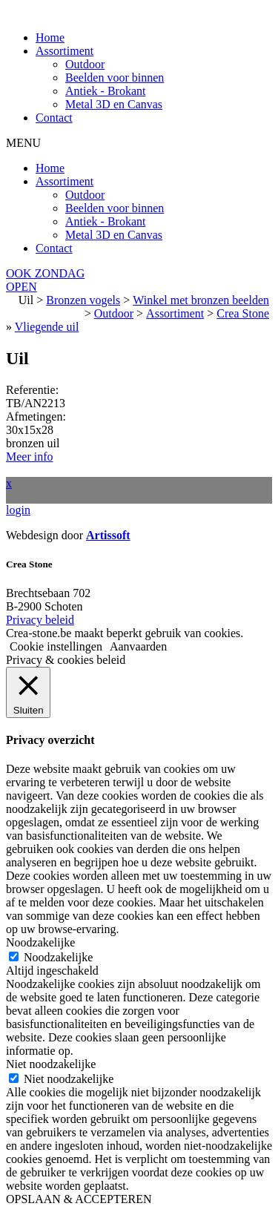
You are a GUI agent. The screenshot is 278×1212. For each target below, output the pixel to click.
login (18, 510)
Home (50, 37)
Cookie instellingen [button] (56, 646)
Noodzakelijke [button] (40, 942)
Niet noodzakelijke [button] (51, 1064)
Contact (54, 117)
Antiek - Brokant (105, 91)
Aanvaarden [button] (138, 646)
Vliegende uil (47, 326)
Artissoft (108, 535)
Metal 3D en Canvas (113, 104)
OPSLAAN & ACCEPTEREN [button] (78, 1199)
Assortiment (64, 51)
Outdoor (85, 64)
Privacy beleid (40, 619)
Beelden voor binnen (114, 77)
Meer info (29, 456)
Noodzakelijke (58, 957)
